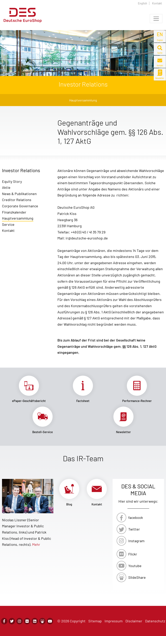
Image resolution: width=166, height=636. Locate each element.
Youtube (135, 565)
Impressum (114, 621)
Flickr (132, 554)
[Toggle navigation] (156, 18)
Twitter (134, 529)
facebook (135, 517)
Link (29, 389)
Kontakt (157, 3)
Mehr (36, 544)
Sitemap (95, 621)
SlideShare (137, 577)
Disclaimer (133, 621)
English (142, 3)
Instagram (136, 541)
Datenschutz (155, 621)
